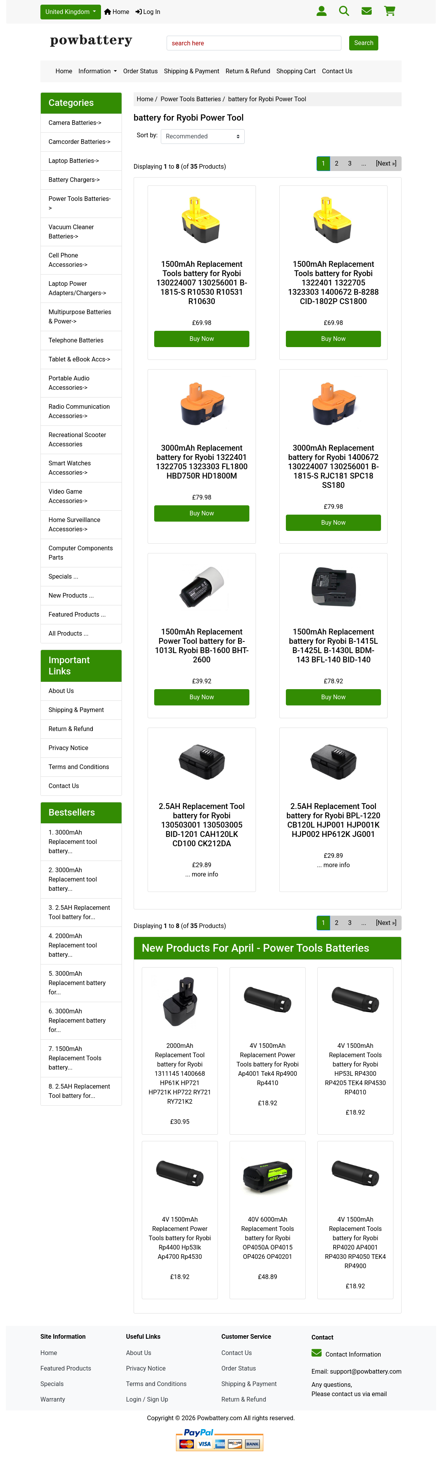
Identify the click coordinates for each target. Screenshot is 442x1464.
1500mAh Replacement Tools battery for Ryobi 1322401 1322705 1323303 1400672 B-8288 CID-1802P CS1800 (333, 282)
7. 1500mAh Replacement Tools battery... (75, 1058)
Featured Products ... (77, 614)
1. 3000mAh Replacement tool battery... (73, 842)
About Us (61, 691)
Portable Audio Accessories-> (69, 383)
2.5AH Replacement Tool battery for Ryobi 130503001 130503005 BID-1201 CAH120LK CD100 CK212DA (202, 825)
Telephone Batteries (76, 340)
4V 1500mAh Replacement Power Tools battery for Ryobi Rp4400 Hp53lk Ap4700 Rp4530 (180, 1238)
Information (95, 71)
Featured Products (65, 1368)
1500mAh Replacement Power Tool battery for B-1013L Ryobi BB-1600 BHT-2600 (202, 645)
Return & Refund (248, 71)
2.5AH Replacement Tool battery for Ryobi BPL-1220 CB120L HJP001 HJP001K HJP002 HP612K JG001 (334, 820)
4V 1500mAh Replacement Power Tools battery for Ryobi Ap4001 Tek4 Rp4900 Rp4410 (268, 1064)
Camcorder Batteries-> (79, 141)
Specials (52, 1384)
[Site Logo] (101, 41)
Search (363, 43)
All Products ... (69, 633)
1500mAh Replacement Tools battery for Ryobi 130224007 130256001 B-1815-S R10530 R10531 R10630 (202, 282)
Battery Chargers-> (74, 179)
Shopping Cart (296, 71)
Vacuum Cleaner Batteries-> (71, 231)
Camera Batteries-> (75, 122)
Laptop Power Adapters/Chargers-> (77, 288)
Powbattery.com (219, 1418)
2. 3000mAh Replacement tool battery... (73, 879)
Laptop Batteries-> (74, 160)
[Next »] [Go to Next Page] (386, 163)
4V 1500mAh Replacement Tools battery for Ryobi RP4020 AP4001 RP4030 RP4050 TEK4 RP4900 (355, 1243)
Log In (148, 12)
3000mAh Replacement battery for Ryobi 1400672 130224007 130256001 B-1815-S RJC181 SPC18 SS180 (333, 466)
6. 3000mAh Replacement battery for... (77, 1021)
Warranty (52, 1399)
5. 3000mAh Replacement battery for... (77, 983)
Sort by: (147, 135)
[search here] (254, 43)
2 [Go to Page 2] (336, 163)
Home (116, 12)
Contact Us (337, 71)
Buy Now (202, 338)
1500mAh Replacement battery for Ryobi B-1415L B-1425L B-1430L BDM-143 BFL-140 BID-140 (333, 645)
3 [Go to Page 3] (350, 163)
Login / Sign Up (147, 1399)
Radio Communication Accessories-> (79, 411)
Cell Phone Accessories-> (68, 260)
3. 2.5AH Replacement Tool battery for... (79, 912)
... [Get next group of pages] (363, 163)
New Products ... (71, 595)
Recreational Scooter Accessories (77, 439)
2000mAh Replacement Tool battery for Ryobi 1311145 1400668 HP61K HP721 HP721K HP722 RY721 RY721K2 (179, 1073)
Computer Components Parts (81, 552)
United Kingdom (68, 12)
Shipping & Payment (191, 71)
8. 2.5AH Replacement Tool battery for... (79, 1091)
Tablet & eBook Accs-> (79, 359)
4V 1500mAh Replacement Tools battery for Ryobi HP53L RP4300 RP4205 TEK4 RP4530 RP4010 (355, 1069)
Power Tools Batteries (191, 99)
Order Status (140, 71)
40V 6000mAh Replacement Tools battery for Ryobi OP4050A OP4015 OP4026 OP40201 (267, 1238)
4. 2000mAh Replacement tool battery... (73, 945)
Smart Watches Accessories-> (70, 468)
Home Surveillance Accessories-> (74, 524)
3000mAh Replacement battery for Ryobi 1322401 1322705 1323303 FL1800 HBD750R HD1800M (201, 462)
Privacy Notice (68, 748)
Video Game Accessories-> (68, 496)
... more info (201, 874)
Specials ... (63, 576)
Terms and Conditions (79, 767)
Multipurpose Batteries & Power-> (80, 316)
